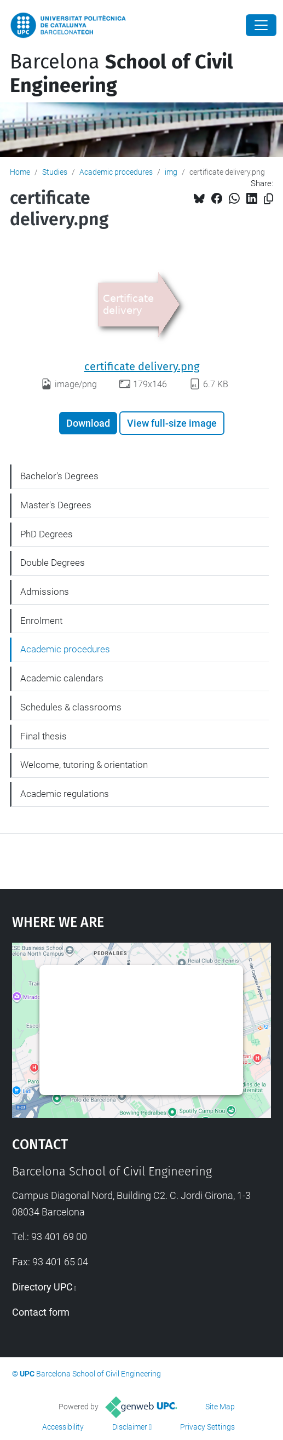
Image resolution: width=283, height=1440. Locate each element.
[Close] (261, 25)
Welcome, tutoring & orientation (84, 764)
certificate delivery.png (141, 366)
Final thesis (43, 736)
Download (88, 423)
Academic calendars (61, 678)
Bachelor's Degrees (59, 476)
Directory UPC (42, 1287)
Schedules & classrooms (71, 707)
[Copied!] (268, 199)
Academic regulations (64, 793)
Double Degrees (52, 562)
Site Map (220, 1406)
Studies (54, 172)
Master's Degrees (55, 505)
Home (20, 172)
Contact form (41, 1312)
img (171, 172)
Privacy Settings (207, 1426)
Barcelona (121, 73)
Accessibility (63, 1426)
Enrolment (41, 620)
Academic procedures (116, 172)
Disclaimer (129, 1426)
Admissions (44, 591)
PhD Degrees (46, 534)
